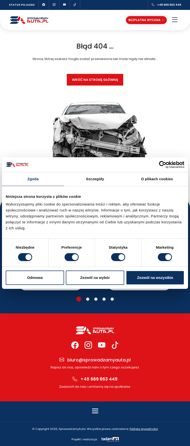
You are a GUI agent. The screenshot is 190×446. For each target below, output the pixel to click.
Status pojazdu (22, 5)
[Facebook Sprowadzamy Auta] (44, 5)
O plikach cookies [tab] (157, 179)
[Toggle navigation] (95, 411)
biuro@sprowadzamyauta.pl (95, 360)
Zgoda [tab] (33, 179)
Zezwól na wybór (95, 277)
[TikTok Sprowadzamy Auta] (75, 5)
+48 (95, 379)
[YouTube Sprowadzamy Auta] (64, 5)
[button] (78, 299)
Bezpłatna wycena (146, 20)
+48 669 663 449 (166, 5)
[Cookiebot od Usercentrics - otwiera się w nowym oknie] (162, 164)
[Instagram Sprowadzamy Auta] (54, 5)
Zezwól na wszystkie (155, 277)
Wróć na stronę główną (95, 79)
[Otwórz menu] (175, 20)
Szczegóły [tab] (95, 179)
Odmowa (35, 277)
